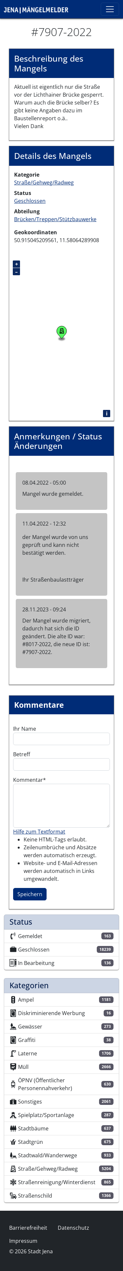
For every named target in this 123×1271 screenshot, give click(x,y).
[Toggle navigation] (110, 9)
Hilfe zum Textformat (39, 831)
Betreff (21, 754)
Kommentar (28, 779)
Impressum (23, 1240)
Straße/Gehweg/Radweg (44, 182)
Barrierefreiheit (28, 1227)
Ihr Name (24, 728)
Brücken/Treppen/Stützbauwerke (55, 219)
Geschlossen (30, 200)
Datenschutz (73, 1227)
